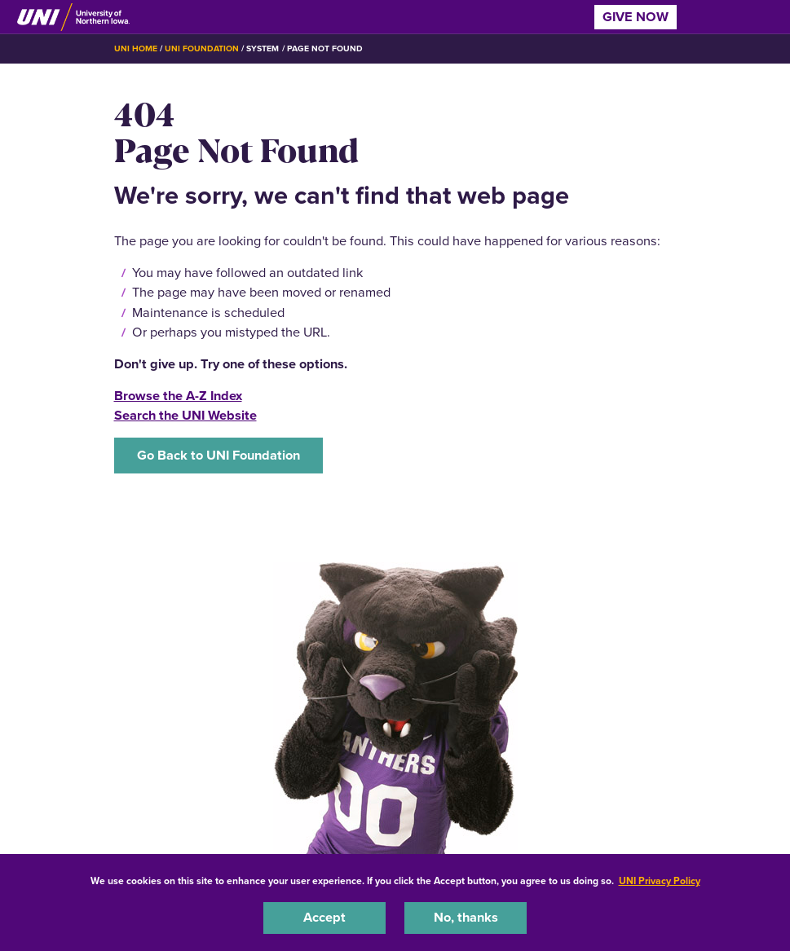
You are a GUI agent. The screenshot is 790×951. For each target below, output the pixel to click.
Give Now (635, 17)
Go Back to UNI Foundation (218, 455)
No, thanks (466, 917)
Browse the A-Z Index (178, 395)
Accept (324, 917)
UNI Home (135, 48)
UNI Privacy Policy (659, 881)
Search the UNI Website (185, 415)
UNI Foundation (202, 48)
